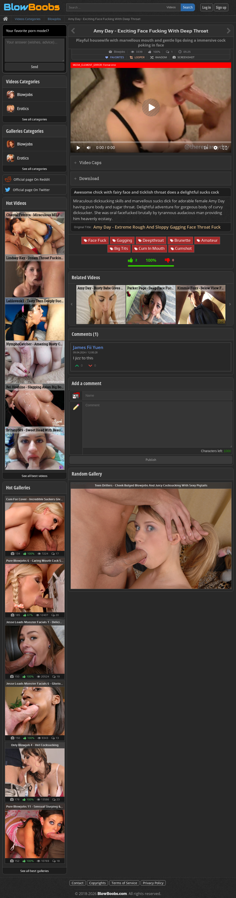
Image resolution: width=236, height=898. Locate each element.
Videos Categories (23, 81)
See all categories (34, 119)
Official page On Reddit (32, 179)
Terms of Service (124, 883)
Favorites (117, 57)
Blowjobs (119, 51)
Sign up (221, 7)
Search (188, 7)
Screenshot (186, 57)
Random (161, 57)
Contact (77, 883)
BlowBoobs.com (112, 894)
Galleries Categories (25, 131)
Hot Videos (16, 203)
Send (34, 66)
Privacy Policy (153, 883)
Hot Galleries (18, 487)
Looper (140, 57)
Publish (151, 460)
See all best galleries (34, 871)
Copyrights (97, 883)
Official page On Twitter (31, 190)
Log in (206, 7)
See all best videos (34, 476)
